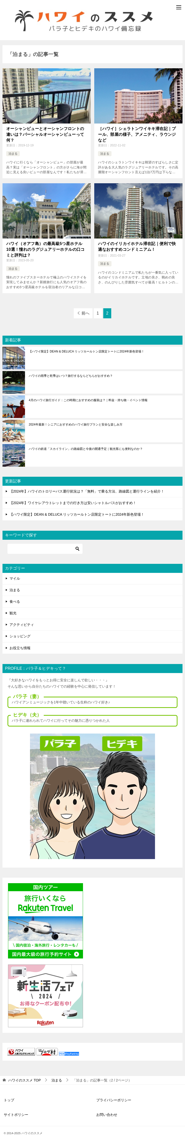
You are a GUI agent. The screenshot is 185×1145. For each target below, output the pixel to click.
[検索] (45, 549)
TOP (24, 1080)
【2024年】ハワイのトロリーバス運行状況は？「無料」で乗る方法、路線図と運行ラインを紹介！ (87, 491)
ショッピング (20, 636)
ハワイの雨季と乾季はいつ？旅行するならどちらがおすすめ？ (71, 376)
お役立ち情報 (20, 648)
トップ (9, 1100)
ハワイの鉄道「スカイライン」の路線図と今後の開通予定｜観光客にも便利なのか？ (86, 449)
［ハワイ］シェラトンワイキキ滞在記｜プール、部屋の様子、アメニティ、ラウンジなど (137, 134)
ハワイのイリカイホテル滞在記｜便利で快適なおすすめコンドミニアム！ (137, 246)
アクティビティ (22, 625)
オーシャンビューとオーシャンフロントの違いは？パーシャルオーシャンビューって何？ (45, 134)
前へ (86, 313)
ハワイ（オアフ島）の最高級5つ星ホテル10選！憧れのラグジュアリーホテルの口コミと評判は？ (45, 249)
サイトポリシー (16, 1115)
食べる (15, 601)
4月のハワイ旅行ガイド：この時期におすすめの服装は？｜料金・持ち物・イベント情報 (88, 400)
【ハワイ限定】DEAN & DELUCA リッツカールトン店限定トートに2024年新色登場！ (86, 351)
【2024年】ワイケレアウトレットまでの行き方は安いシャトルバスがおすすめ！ (73, 503)
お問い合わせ (106, 1115)
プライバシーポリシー (113, 1100)
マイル (15, 578)
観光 (13, 613)
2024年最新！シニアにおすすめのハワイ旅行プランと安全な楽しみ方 (75, 424)
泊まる (13, 153)
